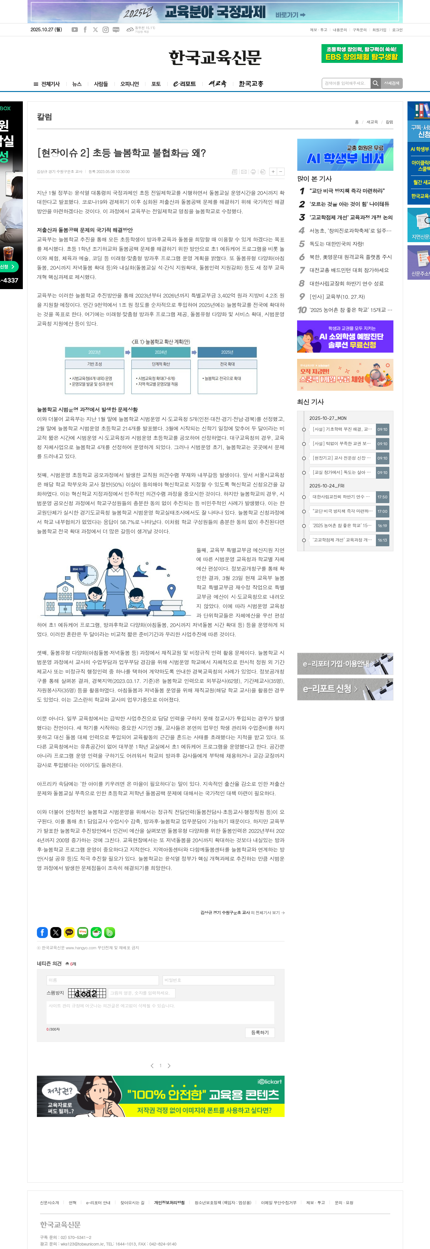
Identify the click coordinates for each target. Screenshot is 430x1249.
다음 (169, 1065)
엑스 (95, 29)
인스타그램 (105, 29)
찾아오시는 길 (132, 1203)
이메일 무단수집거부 (279, 1203)
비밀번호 (173, 980)
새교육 (372, 122)
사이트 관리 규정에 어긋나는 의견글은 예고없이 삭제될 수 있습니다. (112, 1005)
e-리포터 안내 (98, 1203)
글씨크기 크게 (273, 172)
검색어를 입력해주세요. (345, 83)
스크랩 (263, 172)
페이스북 (85, 29)
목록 (234, 172)
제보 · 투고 (318, 29)
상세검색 (391, 83)
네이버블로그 (116, 29)
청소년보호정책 (223, 1203)
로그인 (397, 29)
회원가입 (379, 29)
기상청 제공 (142, 32)
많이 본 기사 (314, 178)
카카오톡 (69, 932)
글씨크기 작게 (281, 172)
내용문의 (340, 29)
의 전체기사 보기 (240, 912)
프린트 (253, 172)
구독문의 (359, 29)
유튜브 (74, 29)
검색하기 (376, 83)
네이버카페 (96, 932)
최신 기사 (310, 401)
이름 (53, 980)
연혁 (72, 1203)
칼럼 (389, 122)
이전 (152, 1065)
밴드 (109, 932)
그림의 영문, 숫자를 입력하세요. (140, 993)
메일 (244, 172)
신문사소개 (49, 1203)
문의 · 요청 (344, 1203)
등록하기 (260, 1032)
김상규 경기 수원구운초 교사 (59, 171)
